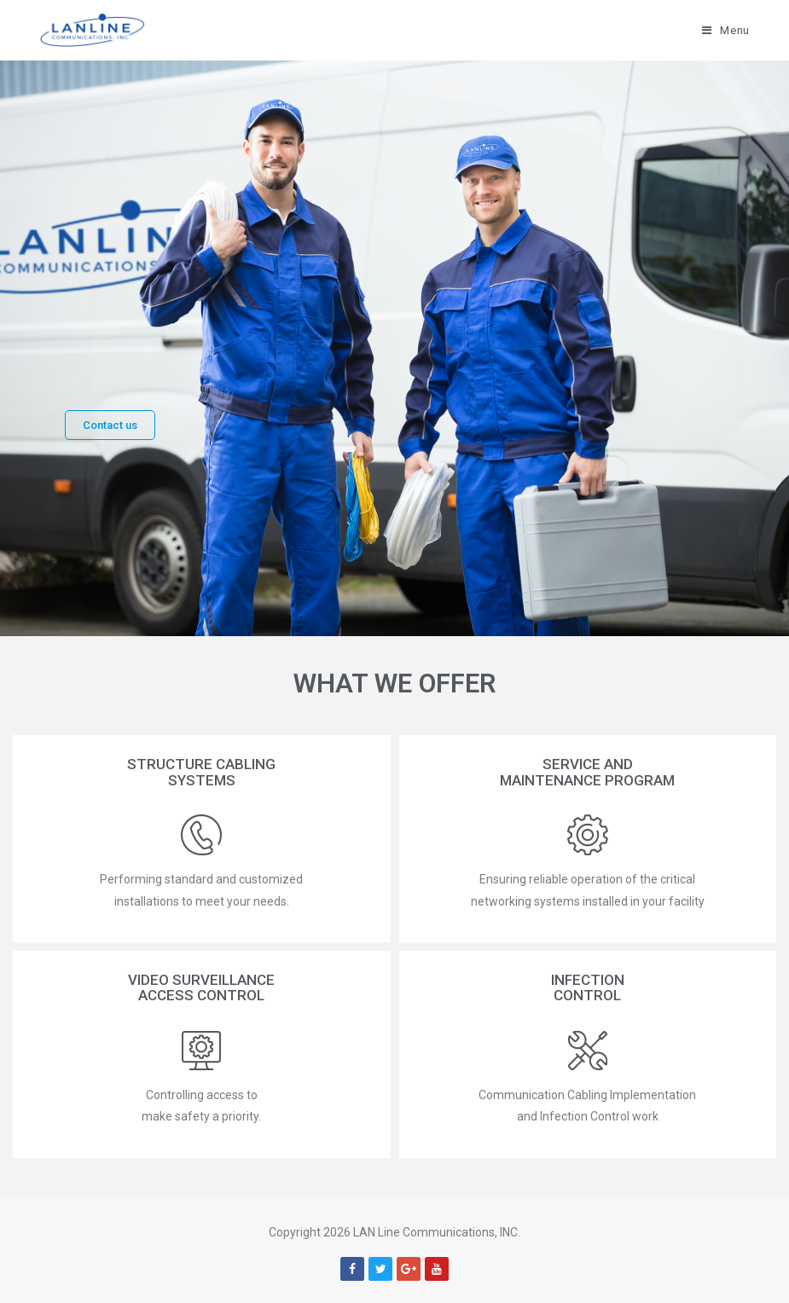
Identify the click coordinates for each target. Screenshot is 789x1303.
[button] (110, 425)
